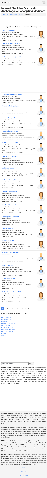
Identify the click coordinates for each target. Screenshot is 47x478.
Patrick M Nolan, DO (8, 278)
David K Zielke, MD (8, 228)
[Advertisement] (23, 21)
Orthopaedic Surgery (7, 331)
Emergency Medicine (7, 327)
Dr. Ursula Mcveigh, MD (9, 191)
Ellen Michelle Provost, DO (10, 156)
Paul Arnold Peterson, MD (10, 143)
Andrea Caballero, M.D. (9, 30)
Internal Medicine (12, 14)
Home (3, 14)
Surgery (3, 335)
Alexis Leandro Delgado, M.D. (11, 106)
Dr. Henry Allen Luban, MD (10, 216)
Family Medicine (6, 317)
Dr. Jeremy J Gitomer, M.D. (10, 252)
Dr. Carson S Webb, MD (9, 180)
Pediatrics (4, 321)
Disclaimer (24, 471)
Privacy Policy (24, 475)
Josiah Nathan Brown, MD (10, 131)
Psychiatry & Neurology (8, 323)
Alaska (21, 14)
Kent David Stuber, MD (9, 205)
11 (28, 308)
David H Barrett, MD (8, 168)
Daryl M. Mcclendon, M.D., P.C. (11, 43)
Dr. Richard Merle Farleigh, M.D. (12, 94)
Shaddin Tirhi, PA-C (8, 240)
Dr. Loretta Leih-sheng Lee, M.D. (12, 57)
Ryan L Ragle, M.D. (8, 265)
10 (25, 308)
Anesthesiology (5, 325)
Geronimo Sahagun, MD (9, 118)
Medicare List (7, 2)
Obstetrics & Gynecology (8, 329)
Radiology (4, 333)
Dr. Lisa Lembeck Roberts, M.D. (11, 292)
